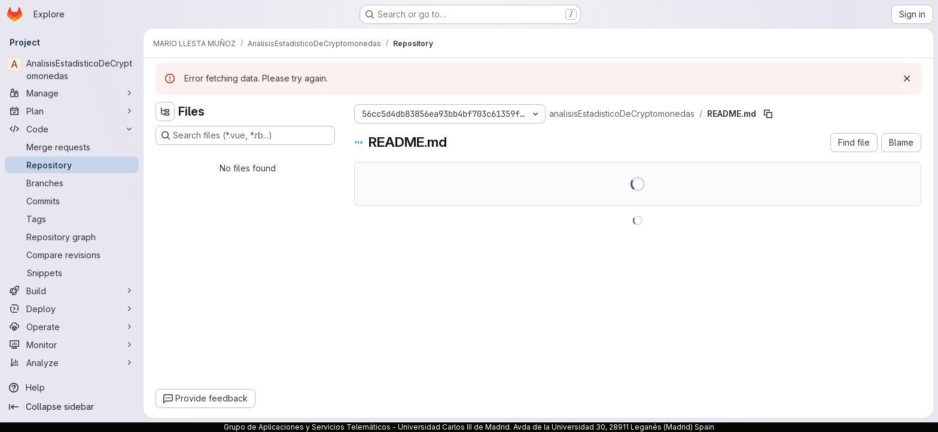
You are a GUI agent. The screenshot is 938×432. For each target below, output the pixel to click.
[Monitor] (72, 344)
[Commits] (72, 200)
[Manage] (72, 92)
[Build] (72, 290)
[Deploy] (72, 308)
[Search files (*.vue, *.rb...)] (245, 135)
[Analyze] (72, 362)
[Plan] (72, 110)
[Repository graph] (72, 236)
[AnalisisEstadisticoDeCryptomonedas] (72, 69)
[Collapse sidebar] (72, 406)
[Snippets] (72, 272)
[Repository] (72, 164)
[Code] (72, 128)
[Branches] (72, 182)
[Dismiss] (907, 78)
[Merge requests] (72, 146)
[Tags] (72, 218)
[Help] (72, 387)
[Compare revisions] (72, 254)
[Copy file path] (768, 113)
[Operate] (72, 326)
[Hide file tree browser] (165, 111)
